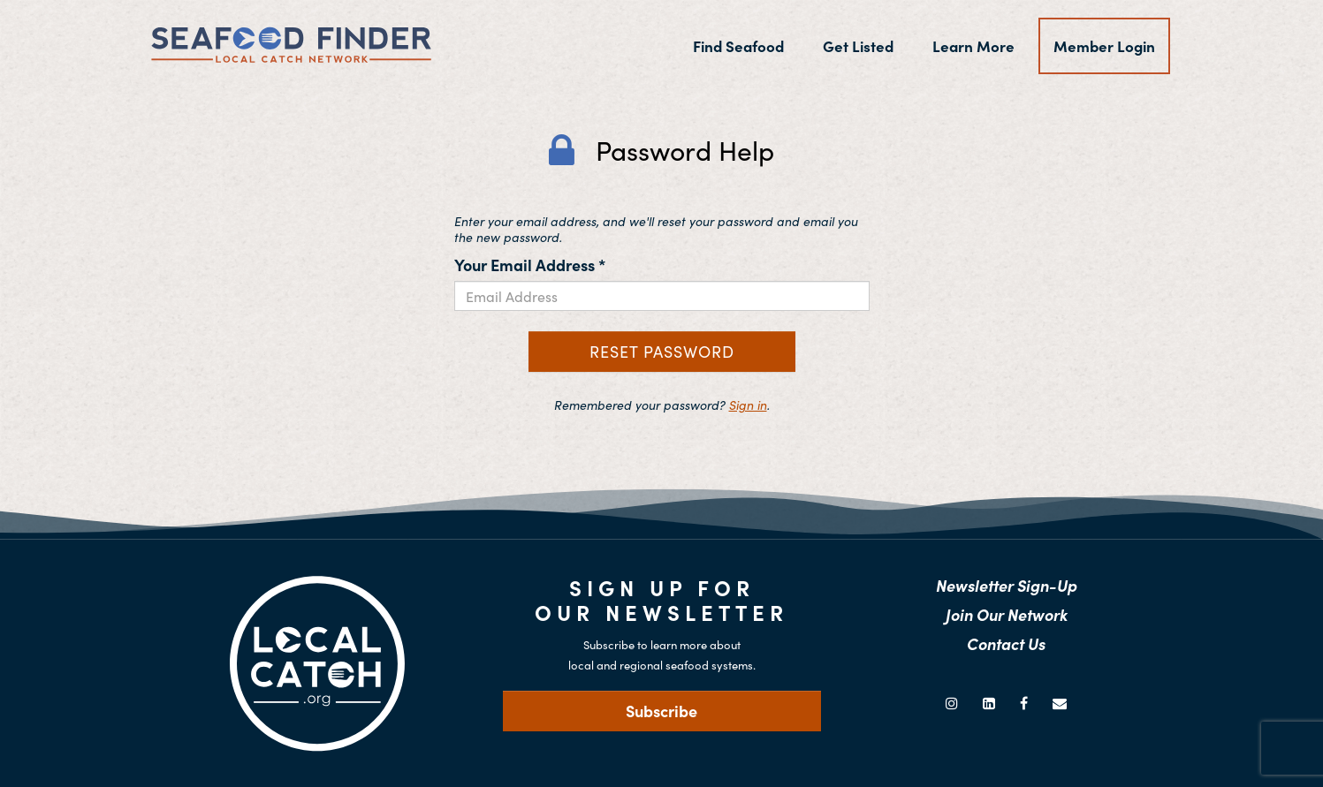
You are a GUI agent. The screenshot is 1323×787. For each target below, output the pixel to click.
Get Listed (858, 46)
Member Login (1104, 46)
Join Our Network (1007, 614)
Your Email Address (529, 265)
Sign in (748, 404)
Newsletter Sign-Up (1006, 585)
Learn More (973, 46)
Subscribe (661, 711)
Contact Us (1006, 643)
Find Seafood (746, 45)
